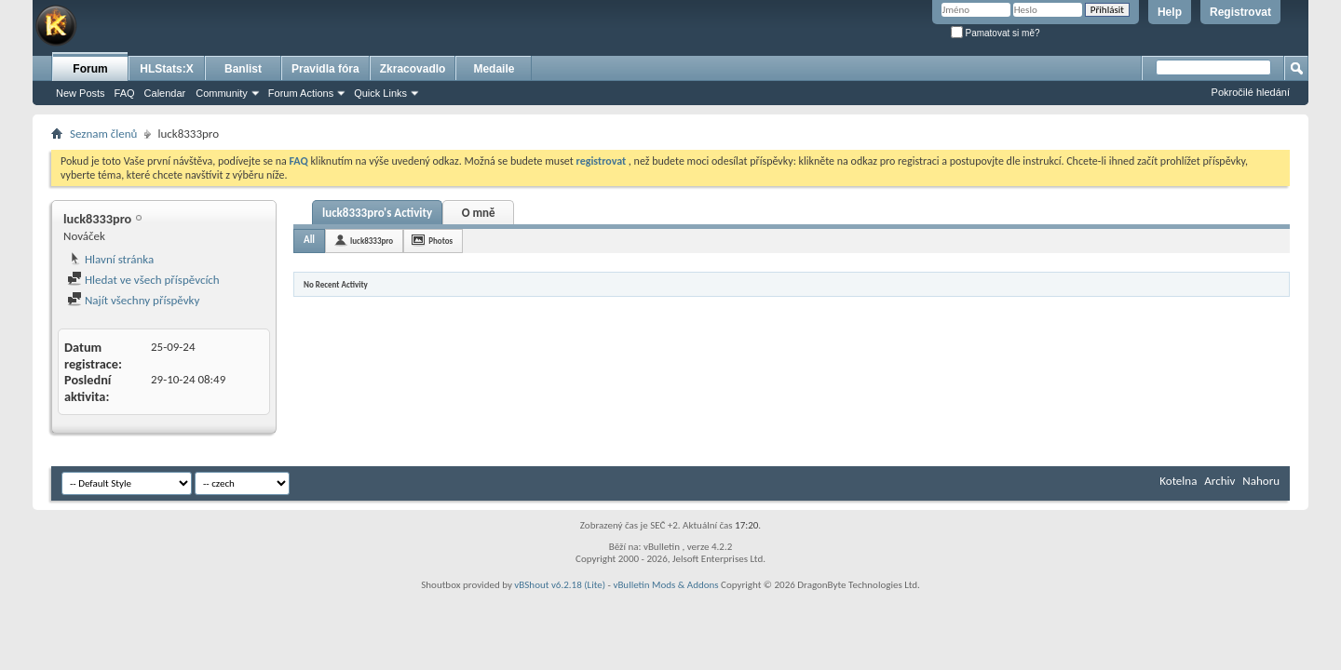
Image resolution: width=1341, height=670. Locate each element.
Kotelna (1178, 481)
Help (1170, 12)
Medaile (493, 68)
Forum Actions (300, 93)
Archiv (1219, 481)
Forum (90, 68)
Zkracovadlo (413, 68)
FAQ (125, 93)
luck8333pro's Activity (377, 213)
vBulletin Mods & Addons (665, 585)
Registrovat (1240, 12)
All (309, 240)
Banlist (243, 68)
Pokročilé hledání (1251, 92)
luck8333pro (371, 240)
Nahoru (1261, 481)
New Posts (80, 93)
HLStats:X (166, 68)
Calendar (165, 93)
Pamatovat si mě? (995, 33)
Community (222, 93)
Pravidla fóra (325, 68)
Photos (440, 240)
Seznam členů (103, 134)
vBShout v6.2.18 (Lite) (559, 585)
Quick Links (380, 93)
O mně (478, 213)
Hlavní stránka (110, 259)
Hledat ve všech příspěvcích (143, 280)
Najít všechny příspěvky (133, 300)
